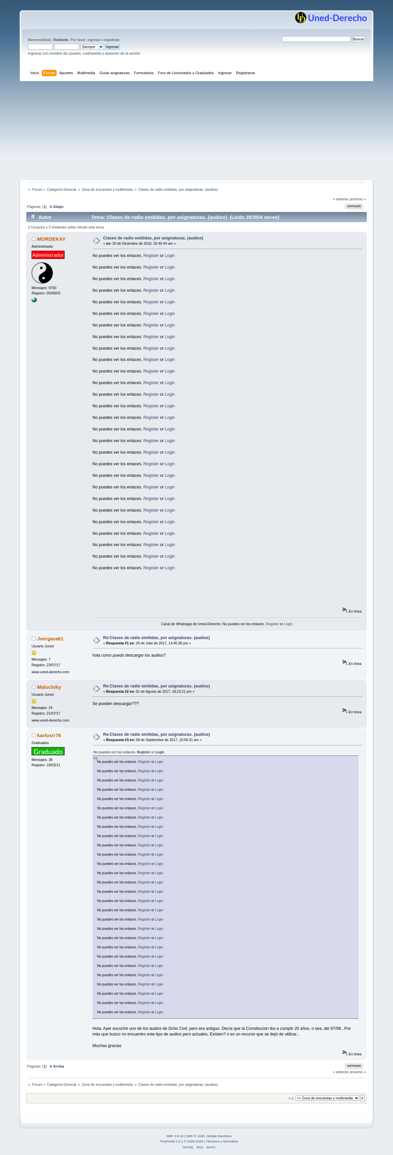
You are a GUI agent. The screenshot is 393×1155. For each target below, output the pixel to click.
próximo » (358, 199)
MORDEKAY (51, 239)
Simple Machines (219, 1136)
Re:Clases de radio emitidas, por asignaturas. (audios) (156, 637)
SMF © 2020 (195, 1136)
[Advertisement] (196, 130)
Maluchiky (49, 687)
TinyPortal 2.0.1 (171, 1141)
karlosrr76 (49, 735)
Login (170, 255)
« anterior (341, 199)
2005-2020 (195, 1141)
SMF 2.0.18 (175, 1136)
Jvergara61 (50, 638)
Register (151, 255)
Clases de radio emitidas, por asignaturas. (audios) (153, 238)
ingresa (93, 40)
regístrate (111, 40)
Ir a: (291, 1098)
